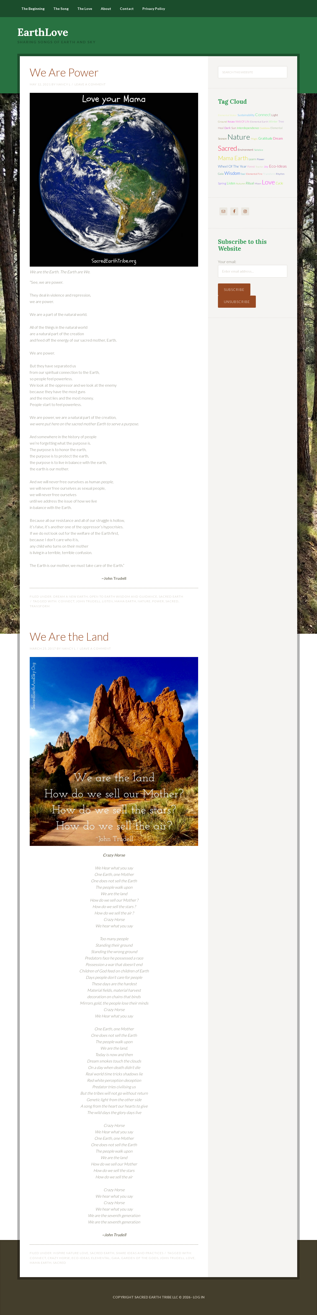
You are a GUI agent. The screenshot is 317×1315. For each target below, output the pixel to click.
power (158, 601)
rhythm (280, 173)
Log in (199, 1297)
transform (40, 606)
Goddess (265, 127)
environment (245, 149)
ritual (250, 183)
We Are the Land (72, 636)
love (190, 1258)
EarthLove (42, 32)
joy (266, 166)
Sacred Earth (171, 596)
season (222, 138)
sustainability (246, 115)
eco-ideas (81, 1258)
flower (260, 159)
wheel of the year (232, 166)
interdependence (248, 128)
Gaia (115, 1258)
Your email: (227, 261)
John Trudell (88, 601)
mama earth (125, 601)
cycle (279, 183)
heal (221, 127)
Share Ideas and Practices (139, 1253)
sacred (172, 601)
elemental (100, 1258)
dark (227, 127)
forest (251, 166)
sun (233, 128)
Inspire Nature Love (70, 1253)
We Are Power (67, 72)
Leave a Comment (90, 84)
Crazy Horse (59, 1258)
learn (252, 159)
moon (258, 183)
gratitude (265, 138)
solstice (258, 149)
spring (222, 183)
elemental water (227, 115)
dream (278, 138)
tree (281, 121)
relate (231, 121)
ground (222, 121)
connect (66, 601)
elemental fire (254, 173)
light (274, 115)
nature (144, 601)
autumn (240, 183)
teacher (259, 166)
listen (107, 601)
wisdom (232, 173)
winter (273, 121)
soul (243, 173)
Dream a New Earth (70, 596)
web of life (242, 121)
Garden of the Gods (139, 1258)
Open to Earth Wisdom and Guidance (123, 596)
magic (254, 138)
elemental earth (259, 121)
